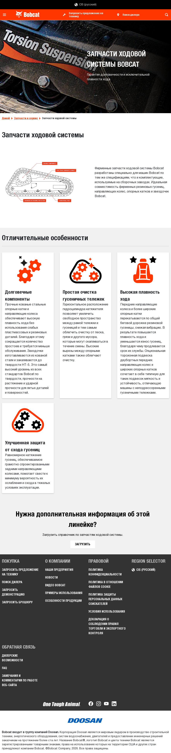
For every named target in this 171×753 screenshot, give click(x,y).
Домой (6, 118)
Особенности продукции (63, 601)
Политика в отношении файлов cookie (106, 584)
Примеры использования (63, 593)
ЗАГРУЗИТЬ (82, 544)
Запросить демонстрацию (13, 592)
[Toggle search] (165, 14)
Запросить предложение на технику (86, 15)
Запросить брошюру (17, 602)
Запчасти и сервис (26, 118)
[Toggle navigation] (5, 14)
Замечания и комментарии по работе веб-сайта (20, 680)
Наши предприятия (59, 570)
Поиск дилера (131, 14)
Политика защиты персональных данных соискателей (105, 599)
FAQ (4, 668)
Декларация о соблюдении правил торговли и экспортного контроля (107, 626)
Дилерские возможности (12, 658)
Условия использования (107, 611)
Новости (51, 577)
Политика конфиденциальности (105, 572)
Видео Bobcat (55, 585)
